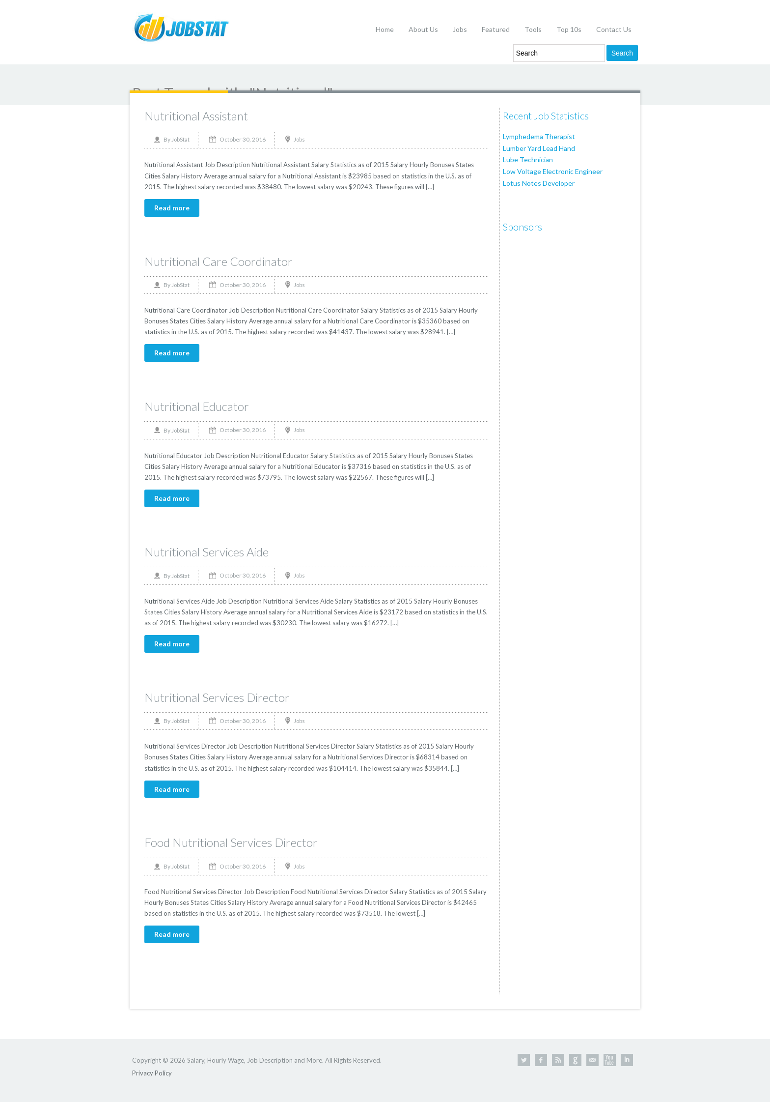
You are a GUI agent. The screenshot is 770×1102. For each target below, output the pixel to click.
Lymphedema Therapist (539, 136)
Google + (575, 1060)
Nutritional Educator (196, 406)
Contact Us (614, 29)
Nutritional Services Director (217, 697)
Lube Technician (528, 159)
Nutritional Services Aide (206, 552)
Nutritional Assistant (196, 116)
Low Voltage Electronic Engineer (553, 171)
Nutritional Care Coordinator (218, 261)
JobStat (180, 139)
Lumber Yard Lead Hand (539, 148)
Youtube (610, 1060)
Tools (533, 29)
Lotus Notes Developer (539, 183)
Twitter (524, 1060)
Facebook (541, 1060)
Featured (496, 29)
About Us (423, 29)
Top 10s (568, 29)
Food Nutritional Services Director (231, 842)
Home (385, 29)
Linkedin (627, 1060)
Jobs (460, 29)
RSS (558, 1060)
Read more (172, 207)
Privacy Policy (152, 1073)
